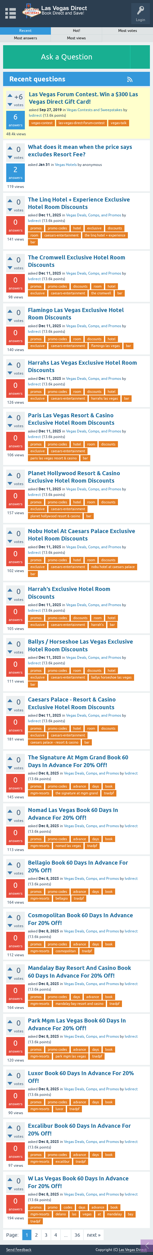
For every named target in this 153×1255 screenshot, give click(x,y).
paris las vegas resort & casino (53, 458)
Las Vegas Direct (133, 1250)
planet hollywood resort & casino (55, 516)
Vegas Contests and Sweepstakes (94, 110)
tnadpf (109, 793)
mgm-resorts (39, 793)
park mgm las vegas (71, 1056)
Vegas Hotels (66, 165)
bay (130, 1214)
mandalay (114, 1214)
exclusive (94, 228)
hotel (77, 228)
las (74, 1214)
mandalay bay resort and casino (79, 1003)
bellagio (62, 898)
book (109, 786)
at (99, 1214)
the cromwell (101, 293)
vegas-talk (119, 123)
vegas (87, 1214)
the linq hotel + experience (105, 235)
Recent (25, 30)
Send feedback (18, 1250)
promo (52, 1207)
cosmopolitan (66, 951)
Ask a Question (66, 57)
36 (77, 1235)
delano (61, 1214)
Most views (76, 38)
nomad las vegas (68, 846)
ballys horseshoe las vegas (111, 677)
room (34, 235)
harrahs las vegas (104, 398)
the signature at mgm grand (77, 793)
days (95, 786)
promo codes (57, 228)
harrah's (97, 625)
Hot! (76, 30)
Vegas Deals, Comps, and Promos (93, 215)
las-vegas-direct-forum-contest (82, 123)
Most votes (127, 30)
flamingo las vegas (105, 346)
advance (79, 786)
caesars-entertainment (61, 235)
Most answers (25, 38)
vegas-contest (41, 123)
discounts (115, 228)
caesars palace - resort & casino (54, 742)
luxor (59, 1109)
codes (68, 1207)
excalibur (63, 1161)
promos (36, 228)
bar (32, 242)
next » (94, 1235)
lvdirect (35, 115)
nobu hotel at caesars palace (113, 567)
